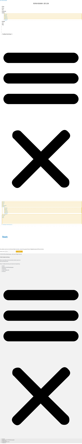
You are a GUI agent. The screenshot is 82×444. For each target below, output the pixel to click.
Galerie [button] (3, 13)
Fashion (5, 16)
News (3, 8)
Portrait (5, 14)
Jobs (3, 23)
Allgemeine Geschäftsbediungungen (7, 267)
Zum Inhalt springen (3, 0)
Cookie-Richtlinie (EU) (5, 270)
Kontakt (3, 21)
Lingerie (5, 20)
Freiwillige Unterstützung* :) (7, 34)
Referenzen (4, 11)
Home (3, 6)
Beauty (5, 15)
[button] (41, 118)
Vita (3, 9)
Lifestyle (5, 17)
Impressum (4, 271)
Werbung (6, 19)
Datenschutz (4, 268)
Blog (3, 24)
